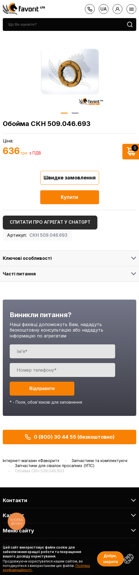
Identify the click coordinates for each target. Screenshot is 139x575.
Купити (69, 197)
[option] (69, 71)
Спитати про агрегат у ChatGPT (50, 222)
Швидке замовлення (70, 178)
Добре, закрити (110, 559)
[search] (63, 24)
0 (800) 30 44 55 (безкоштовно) (69, 437)
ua (103, 9)
